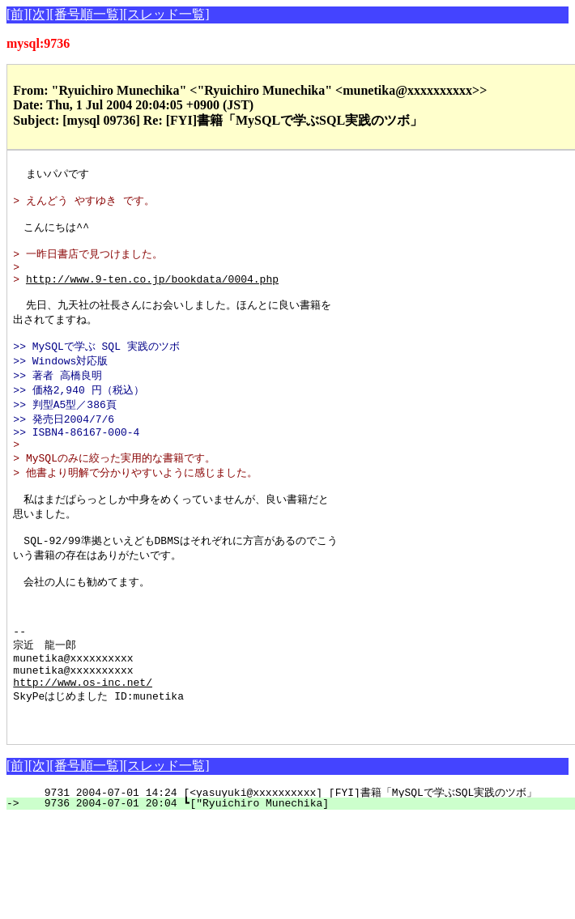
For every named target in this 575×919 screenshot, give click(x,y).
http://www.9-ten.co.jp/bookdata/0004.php (152, 294)
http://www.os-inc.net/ (82, 744)
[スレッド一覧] (166, 14)
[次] (39, 14)
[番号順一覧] (86, 14)
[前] (17, 14)
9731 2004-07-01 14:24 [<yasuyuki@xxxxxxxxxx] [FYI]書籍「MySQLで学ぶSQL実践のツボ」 (290, 860)
